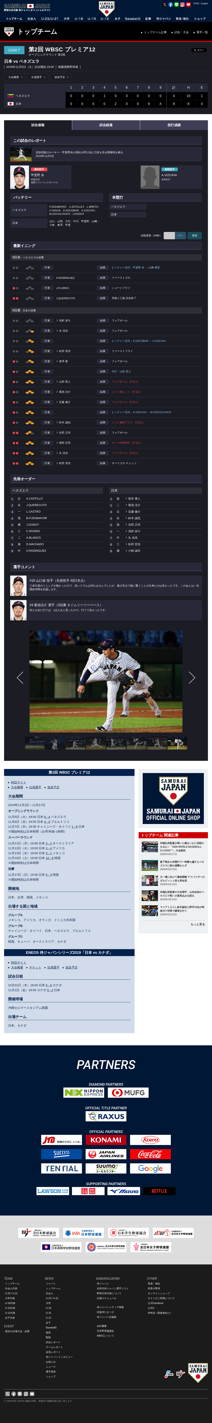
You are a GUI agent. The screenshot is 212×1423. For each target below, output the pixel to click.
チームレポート (54, 1347)
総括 (48, 1332)
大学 (48, 1303)
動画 (48, 1337)
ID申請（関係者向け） (160, 1313)
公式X (151, 1308)
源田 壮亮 (65, 442)
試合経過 (106, 125)
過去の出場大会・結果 (17, 1331)
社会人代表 (11, 1288)
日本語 (196, 3)
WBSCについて (105, 1335)
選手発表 (51, 1371)
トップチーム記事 (155, 32)
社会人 (49, 1293)
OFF (180, 235)
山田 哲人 (65, 381)
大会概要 (13, 77)
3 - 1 (49, 853)
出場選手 (36, 77)
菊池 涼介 (65, 391)
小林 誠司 (134, 550)
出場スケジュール (106, 1298)
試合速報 (37, 125)
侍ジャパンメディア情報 (110, 1307)
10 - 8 (49, 858)
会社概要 (102, 1326)
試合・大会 (181, 32)
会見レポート (53, 1352)
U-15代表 (10, 1308)
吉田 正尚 (65, 432)
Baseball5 (51, 1327)
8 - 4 (47, 817)
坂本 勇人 (134, 498)
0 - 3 (50, 990)
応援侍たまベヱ (105, 1312)
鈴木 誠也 (65, 422)
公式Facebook (155, 1303)
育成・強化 (154, 1283)
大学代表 (10, 1298)
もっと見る (198, 924)
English (204, 3)
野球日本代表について (109, 1293)
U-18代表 (10, 1303)
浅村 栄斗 (65, 320)
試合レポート (53, 1342)
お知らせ (51, 1361)
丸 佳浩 (63, 330)
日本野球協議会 (105, 1330)
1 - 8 (75, 826)
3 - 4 (49, 848)
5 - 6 (49, 985)
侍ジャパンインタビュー (59, 1357)
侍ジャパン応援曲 (106, 1317)
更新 (194, 235)
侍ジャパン (103, 1283)
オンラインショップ (159, 1293)
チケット (35, 967)
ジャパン (51, 1283)
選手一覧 (202, 32)
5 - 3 (49, 874)
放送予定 (59, 77)
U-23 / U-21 (11, 1293)
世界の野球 (154, 1288)
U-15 (48, 1313)
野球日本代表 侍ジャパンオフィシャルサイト (28, 7)
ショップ (51, 1376)
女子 (48, 1322)
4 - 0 (47, 821)
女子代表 (10, 1317)
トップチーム (37, 31)
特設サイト (18, 782)
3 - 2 (49, 843)
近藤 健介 (65, 402)
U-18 (48, 1308)
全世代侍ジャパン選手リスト (113, 1288)
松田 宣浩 (65, 351)
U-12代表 (10, 1313)
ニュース (51, 1366)
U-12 (48, 1317)
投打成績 (174, 125)
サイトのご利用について (161, 1298)
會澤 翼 (63, 361)
